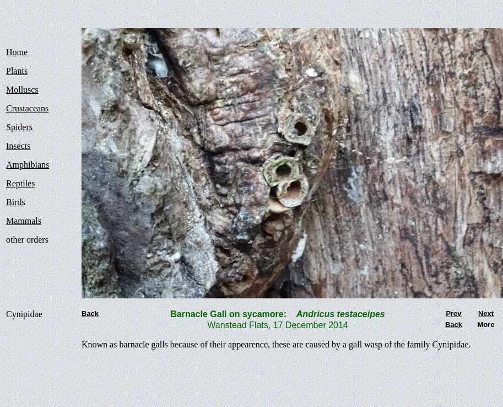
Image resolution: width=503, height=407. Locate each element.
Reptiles (20, 183)
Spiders (19, 127)
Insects (18, 146)
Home (17, 52)
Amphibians (27, 164)
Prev (453, 313)
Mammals (23, 221)
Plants (17, 71)
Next (486, 313)
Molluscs (22, 89)
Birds (15, 202)
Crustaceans (27, 108)
